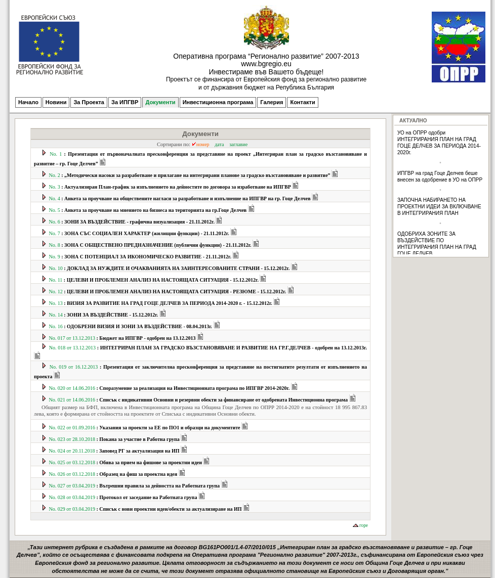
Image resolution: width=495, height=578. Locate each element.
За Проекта (88, 102)
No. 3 (171, 187)
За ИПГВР (124, 102)
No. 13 (161, 303)
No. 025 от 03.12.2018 (126, 462)
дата (219, 144)
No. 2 (191, 175)
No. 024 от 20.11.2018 (115, 451)
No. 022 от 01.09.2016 (146, 427)
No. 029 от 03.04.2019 (146, 509)
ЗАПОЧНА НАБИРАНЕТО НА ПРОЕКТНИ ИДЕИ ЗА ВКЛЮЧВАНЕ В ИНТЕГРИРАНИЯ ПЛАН (439, 206)
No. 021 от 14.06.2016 (199, 400)
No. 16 (132, 326)
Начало (28, 102)
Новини (56, 102)
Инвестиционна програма (218, 102)
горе (360, 525)
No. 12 (169, 291)
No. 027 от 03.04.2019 (135, 485)
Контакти (302, 102)
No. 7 (140, 233)
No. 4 (181, 198)
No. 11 (155, 280)
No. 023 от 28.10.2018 (115, 439)
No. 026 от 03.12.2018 (114, 474)
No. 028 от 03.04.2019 (124, 497)
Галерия (271, 102)
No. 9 (141, 256)
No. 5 (149, 210)
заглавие (238, 144)
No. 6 (133, 222)
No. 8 (151, 245)
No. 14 (105, 315)
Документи (160, 102)
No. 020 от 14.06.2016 (170, 388)
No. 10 (170, 268)
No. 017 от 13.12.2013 (123, 338)
